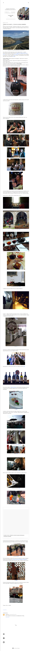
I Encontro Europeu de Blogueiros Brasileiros (20, 559)
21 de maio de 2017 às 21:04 (12, 614)
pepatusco (7, 614)
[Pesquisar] (28, 2)
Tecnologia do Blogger (16, 648)
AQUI (14, 56)
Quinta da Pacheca (13, 387)
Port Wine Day (16, 54)
